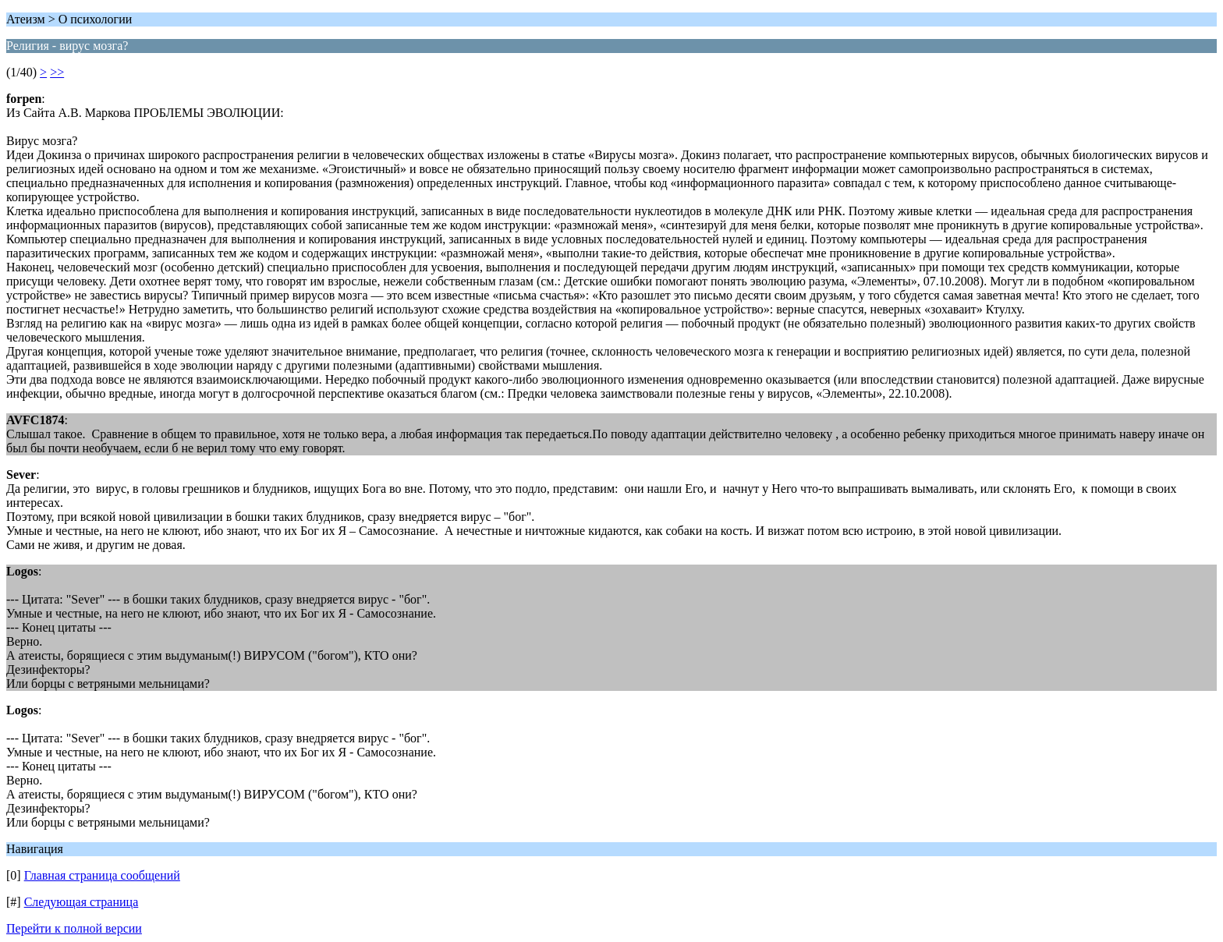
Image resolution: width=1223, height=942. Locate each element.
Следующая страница (81, 901)
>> (57, 72)
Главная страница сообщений (102, 875)
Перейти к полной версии (74, 928)
